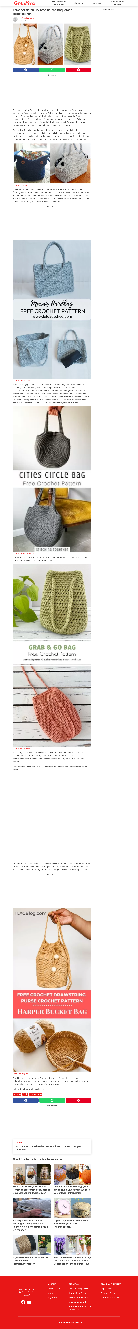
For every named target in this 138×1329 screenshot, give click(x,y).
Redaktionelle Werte (78, 1297)
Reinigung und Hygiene (117, 3)
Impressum (106, 1288)
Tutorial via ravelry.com (20, 185)
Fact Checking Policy (78, 1288)
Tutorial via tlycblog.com (20, 1074)
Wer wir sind (54, 1288)
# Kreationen (36, 1094)
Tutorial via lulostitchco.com (22, 380)
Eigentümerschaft (77, 1302)
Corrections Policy (77, 1293)
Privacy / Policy (108, 1293)
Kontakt (51, 1293)
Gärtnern (78, 3)
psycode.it (52, 1297)
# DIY (25, 1094)
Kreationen (98, 3)
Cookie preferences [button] (110, 1297)
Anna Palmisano (28, 18)
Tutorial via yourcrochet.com (22, 748)
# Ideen (17, 1094)
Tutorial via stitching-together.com (24, 553)
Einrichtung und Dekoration (58, 3)
